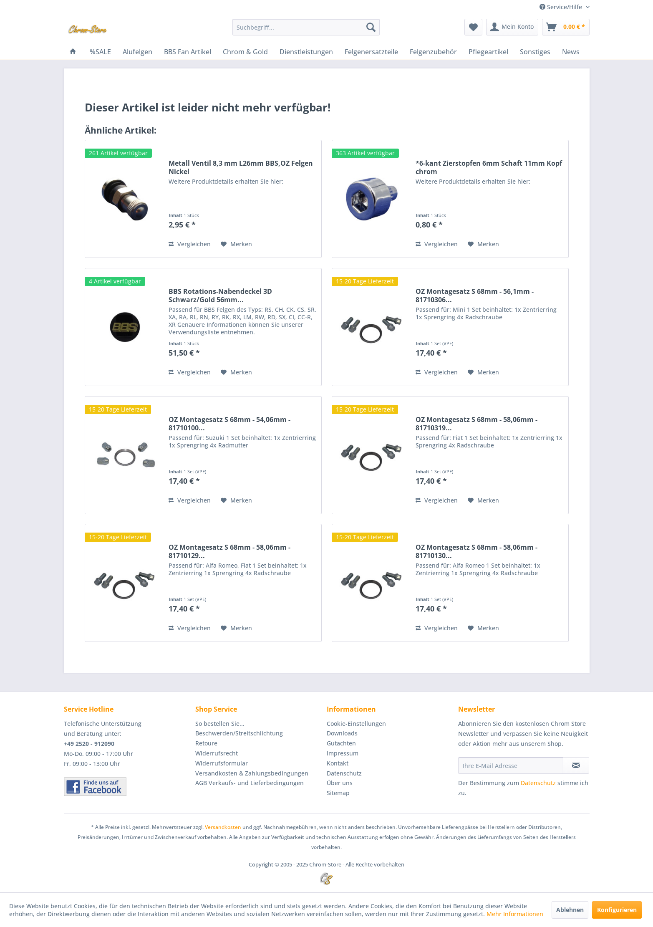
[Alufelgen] (137, 52)
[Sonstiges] (535, 52)
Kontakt (337, 763)
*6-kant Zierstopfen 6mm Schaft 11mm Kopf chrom (489, 167)
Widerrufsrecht (216, 753)
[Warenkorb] (566, 27)
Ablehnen (570, 910)
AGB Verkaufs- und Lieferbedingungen (249, 783)
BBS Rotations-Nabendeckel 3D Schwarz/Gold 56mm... (220, 295)
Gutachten (341, 743)
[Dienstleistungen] (306, 52)
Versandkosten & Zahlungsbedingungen (251, 773)
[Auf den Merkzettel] (236, 244)
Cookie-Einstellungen (356, 723)
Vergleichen (190, 244)
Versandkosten (223, 827)
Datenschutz (344, 773)
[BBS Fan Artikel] (187, 52)
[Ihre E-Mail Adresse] (510, 765)
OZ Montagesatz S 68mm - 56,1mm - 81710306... (475, 295)
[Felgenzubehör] (433, 52)
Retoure (206, 743)
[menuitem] (306, 27)
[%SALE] (100, 52)
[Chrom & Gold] (245, 52)
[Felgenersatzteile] (371, 52)
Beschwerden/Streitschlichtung (239, 733)
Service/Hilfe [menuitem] (562, 7)
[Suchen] (371, 27)
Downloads (342, 733)
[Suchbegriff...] (306, 27)
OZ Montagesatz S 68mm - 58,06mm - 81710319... (476, 423)
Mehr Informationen (515, 914)
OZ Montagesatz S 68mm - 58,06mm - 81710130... (476, 551)
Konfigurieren (617, 910)
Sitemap (338, 793)
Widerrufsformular (221, 763)
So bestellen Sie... (220, 723)
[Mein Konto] (512, 27)
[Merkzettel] (473, 27)
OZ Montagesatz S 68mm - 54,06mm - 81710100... (229, 423)
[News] (570, 52)
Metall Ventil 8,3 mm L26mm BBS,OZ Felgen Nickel (241, 167)
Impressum (342, 753)
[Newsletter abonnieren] (576, 765)
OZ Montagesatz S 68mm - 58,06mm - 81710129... (229, 551)
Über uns (340, 783)
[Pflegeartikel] (488, 52)
